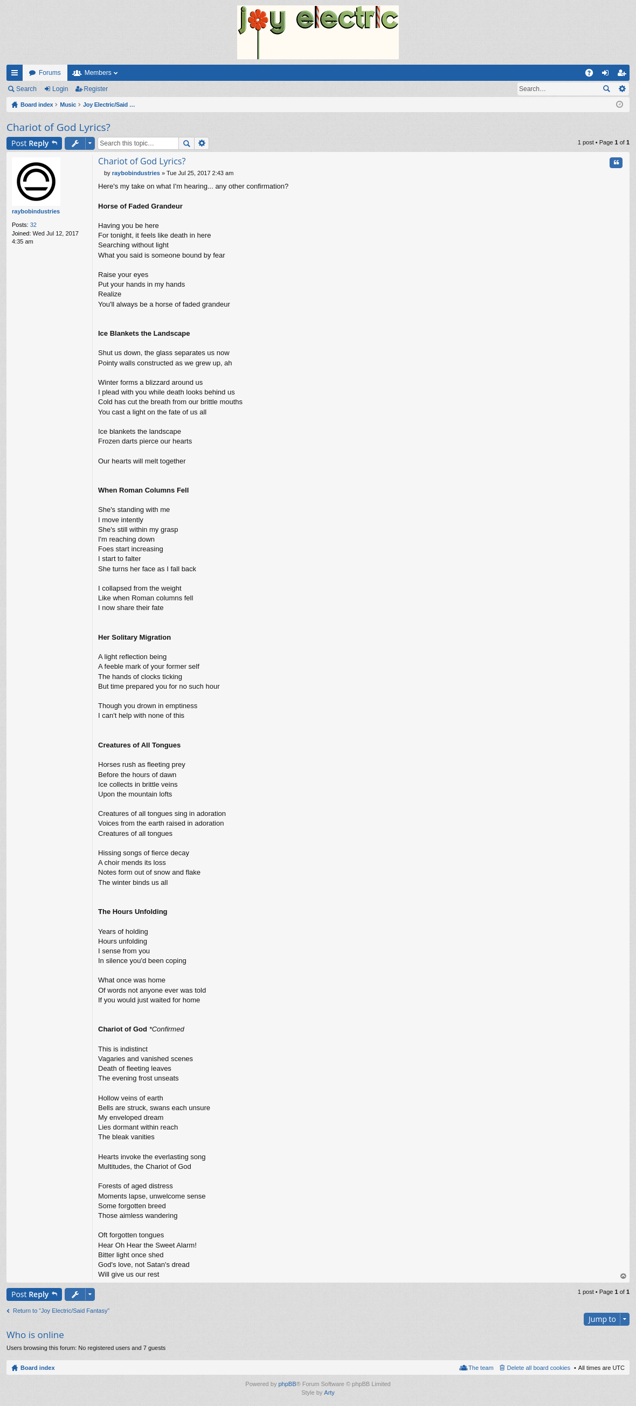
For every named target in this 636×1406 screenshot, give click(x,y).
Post (30, 143)
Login (60, 89)
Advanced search (621, 88)
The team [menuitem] (480, 1368)
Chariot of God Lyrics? (58, 127)
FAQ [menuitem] (592, 75)
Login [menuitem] (607, 75)
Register (96, 89)
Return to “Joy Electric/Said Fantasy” (61, 1310)
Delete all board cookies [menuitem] (538, 1368)
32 (33, 224)
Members (98, 73)
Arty (329, 1392)
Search (26, 89)
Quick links (17, 75)
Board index (37, 1368)
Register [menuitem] (624, 75)
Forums (50, 73)
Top (623, 1276)
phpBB (287, 1384)
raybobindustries (36, 211)
